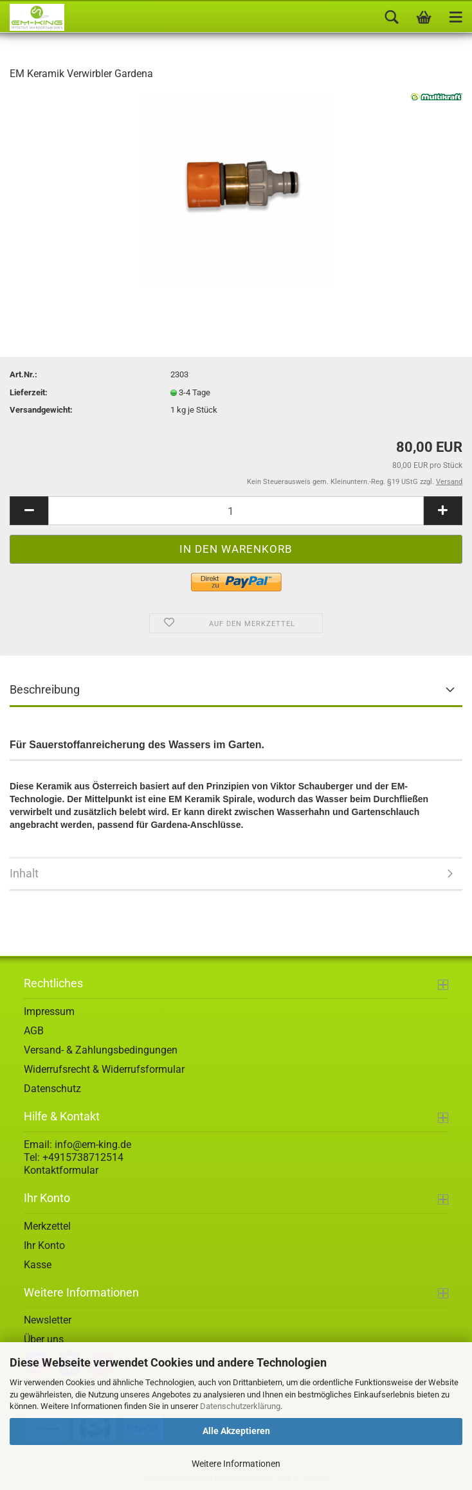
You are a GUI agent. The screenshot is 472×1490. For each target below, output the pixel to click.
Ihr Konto (44, 1245)
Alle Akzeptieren (236, 1431)
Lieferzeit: (29, 392)
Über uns (44, 1339)
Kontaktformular (61, 1170)
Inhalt (24, 873)
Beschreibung (45, 689)
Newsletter (47, 1320)
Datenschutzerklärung (240, 1406)
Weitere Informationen (236, 1464)
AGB (34, 1031)
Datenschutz (52, 1088)
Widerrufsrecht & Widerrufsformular (104, 1069)
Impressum (49, 1011)
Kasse (37, 1265)
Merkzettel (47, 1226)
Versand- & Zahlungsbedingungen (100, 1050)
